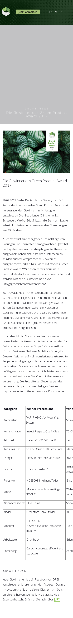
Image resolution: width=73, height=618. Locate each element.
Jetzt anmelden (27, 12)
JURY (57, 599)
